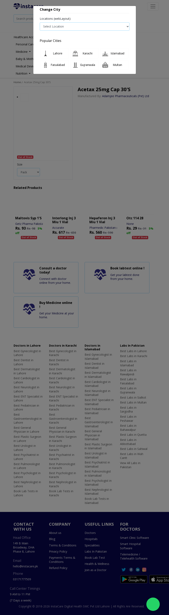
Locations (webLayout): (55, 19)
